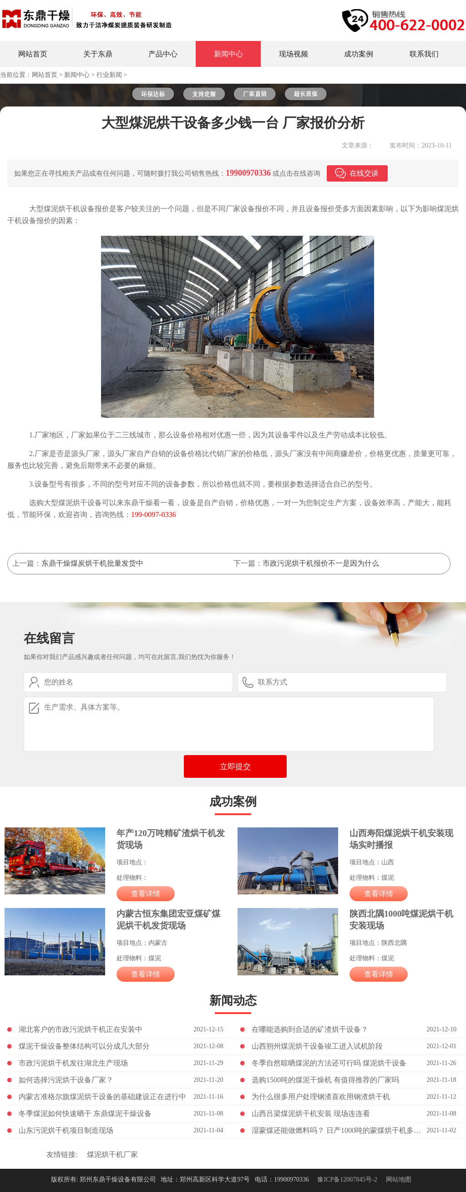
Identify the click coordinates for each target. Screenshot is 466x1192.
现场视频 (293, 54)
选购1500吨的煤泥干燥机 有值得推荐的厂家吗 (325, 1080)
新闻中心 (228, 54)
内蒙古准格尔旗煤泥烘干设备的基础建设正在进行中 (102, 1097)
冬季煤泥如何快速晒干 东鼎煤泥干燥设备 (85, 1113)
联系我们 (424, 54)
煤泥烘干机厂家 (112, 1154)
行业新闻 (109, 74)
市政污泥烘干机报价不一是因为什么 (321, 563)
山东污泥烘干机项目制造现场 (66, 1130)
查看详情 (145, 894)
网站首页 (32, 54)
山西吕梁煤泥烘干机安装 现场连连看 (311, 1113)
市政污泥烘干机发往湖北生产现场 (73, 1063)
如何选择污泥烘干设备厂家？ (66, 1080)
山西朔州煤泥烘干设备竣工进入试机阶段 (317, 1046)
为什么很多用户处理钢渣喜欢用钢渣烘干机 (321, 1097)
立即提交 (235, 766)
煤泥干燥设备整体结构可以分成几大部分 (84, 1046)
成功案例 (358, 54)
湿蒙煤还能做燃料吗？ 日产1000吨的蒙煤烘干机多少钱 (339, 1130)
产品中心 (162, 54)
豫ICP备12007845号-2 (347, 1180)
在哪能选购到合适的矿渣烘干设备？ (310, 1029)
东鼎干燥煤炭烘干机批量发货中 (92, 563)
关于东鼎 (97, 54)
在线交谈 (364, 173)
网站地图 (398, 1180)
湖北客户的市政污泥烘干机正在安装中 (80, 1029)
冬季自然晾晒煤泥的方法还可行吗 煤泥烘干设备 (329, 1063)
